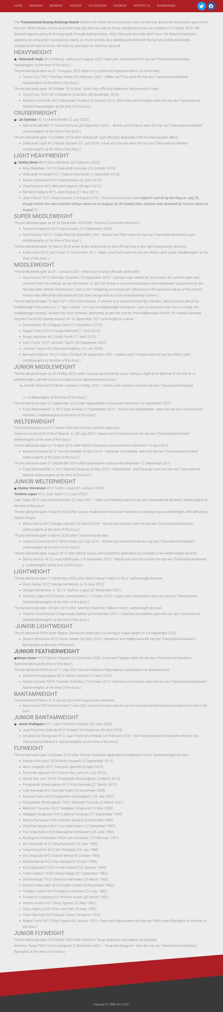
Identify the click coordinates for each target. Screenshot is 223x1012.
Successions (97, 5)
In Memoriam (166, 5)
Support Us (142, 5)
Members (56, 5)
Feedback (120, 5)
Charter (76, 5)
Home (18, 5)
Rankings (36, 5)
